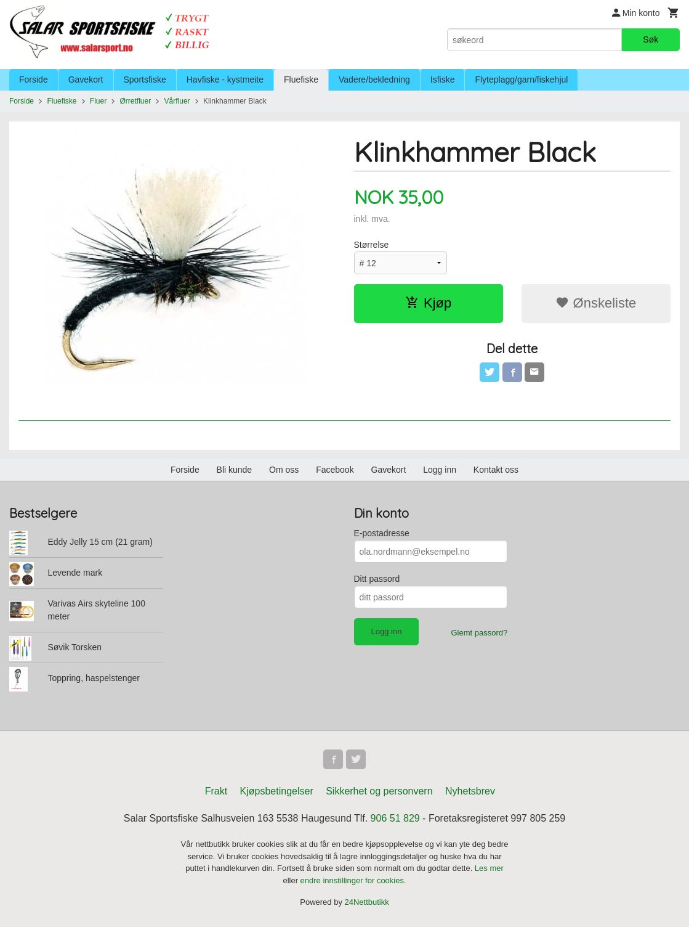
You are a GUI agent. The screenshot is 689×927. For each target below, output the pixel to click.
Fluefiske (301, 79)
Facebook (334, 470)
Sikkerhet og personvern (379, 791)
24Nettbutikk (367, 902)
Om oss (284, 470)
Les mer (489, 868)
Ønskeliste (595, 303)
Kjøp (428, 303)
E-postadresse (381, 533)
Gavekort (85, 79)
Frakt (216, 791)
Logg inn (439, 470)
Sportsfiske (145, 79)
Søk (650, 39)
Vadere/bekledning (374, 79)
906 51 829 (395, 818)
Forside (33, 79)
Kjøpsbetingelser (276, 791)
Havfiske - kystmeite (225, 79)
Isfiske (442, 79)
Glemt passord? (479, 632)
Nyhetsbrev (470, 791)
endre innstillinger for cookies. (353, 880)
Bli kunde (234, 470)
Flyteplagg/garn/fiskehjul (521, 79)
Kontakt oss (495, 470)
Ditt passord (377, 579)
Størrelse (371, 245)
